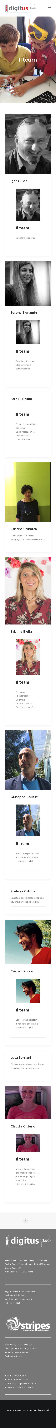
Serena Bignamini (24, 313)
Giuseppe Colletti (24, 797)
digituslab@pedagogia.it (21, 1299)
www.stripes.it (16, 1356)
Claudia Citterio (23, 1126)
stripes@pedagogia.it (20, 1352)
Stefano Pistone (23, 891)
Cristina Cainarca (24, 529)
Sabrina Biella (21, 631)
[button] (49, 8)
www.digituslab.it (17, 1295)
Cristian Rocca (22, 971)
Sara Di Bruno (21, 399)
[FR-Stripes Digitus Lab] (20, 8)
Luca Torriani (21, 1058)
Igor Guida (19, 181)
